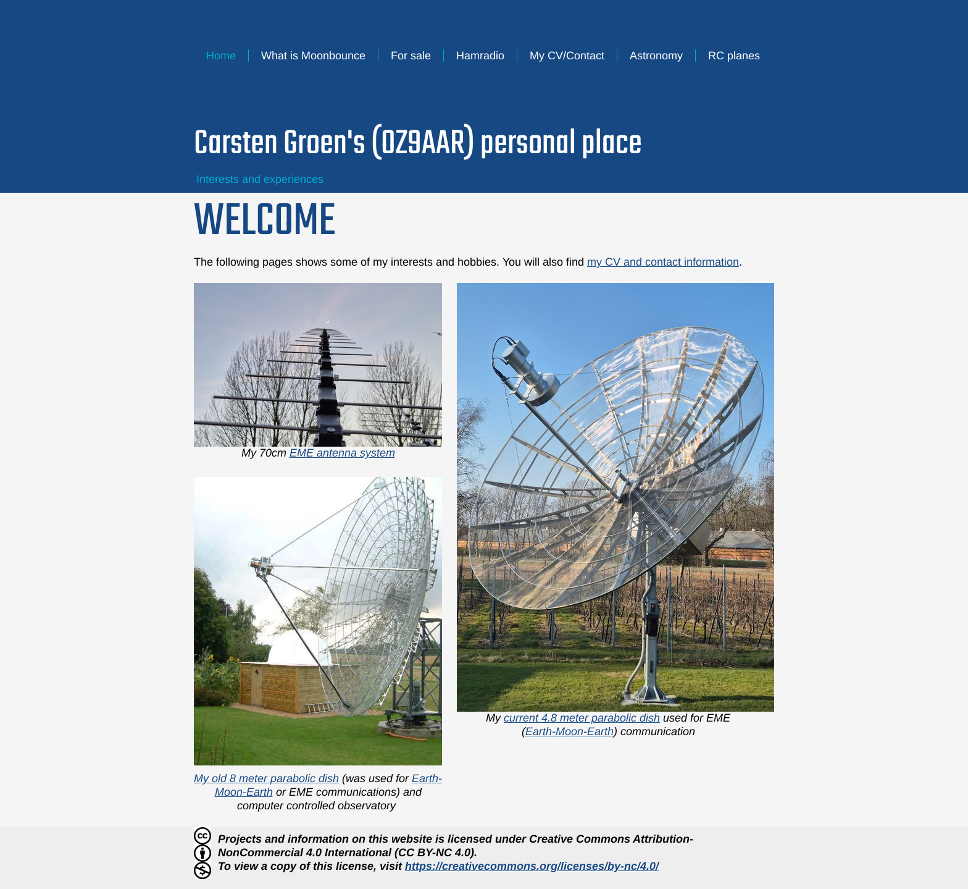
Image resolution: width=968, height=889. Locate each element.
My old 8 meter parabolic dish (266, 778)
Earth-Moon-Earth (569, 731)
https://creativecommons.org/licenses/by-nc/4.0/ (532, 866)
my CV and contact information (663, 262)
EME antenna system (342, 453)
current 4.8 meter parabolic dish (582, 718)
